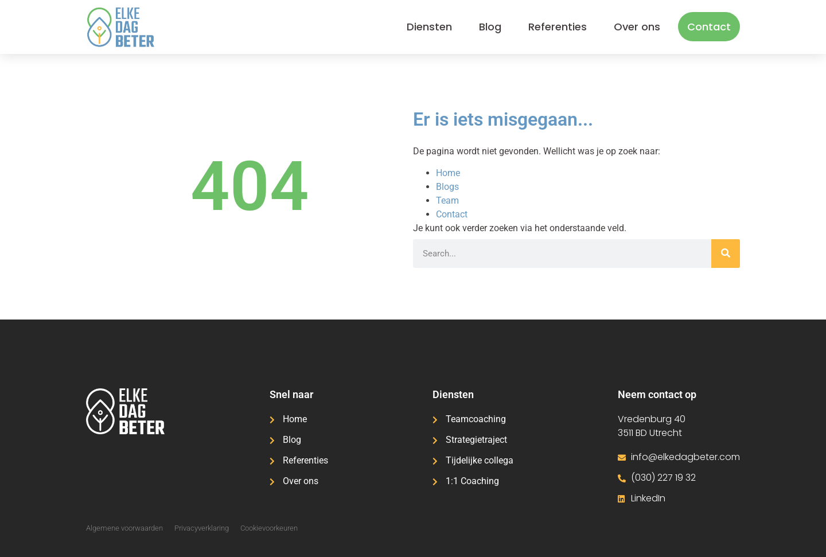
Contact (709, 27)
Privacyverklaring (201, 528)
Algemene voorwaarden (124, 528)
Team (447, 200)
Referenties (557, 27)
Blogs (447, 186)
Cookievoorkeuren (269, 528)
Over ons (637, 27)
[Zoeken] (725, 253)
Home (448, 173)
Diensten (429, 27)
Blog (490, 27)
